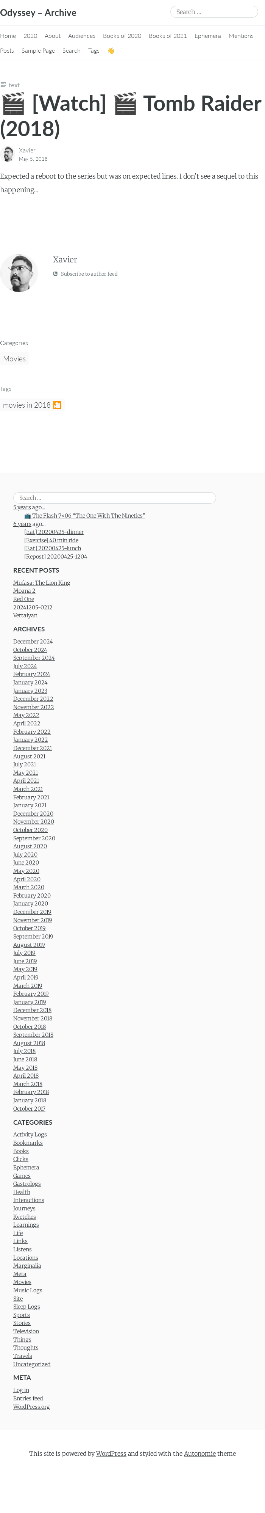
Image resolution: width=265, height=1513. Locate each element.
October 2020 (30, 830)
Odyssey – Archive (38, 12)
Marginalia (27, 1265)
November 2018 (32, 1018)
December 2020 (33, 813)
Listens (22, 1249)
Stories (22, 1323)
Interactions (28, 1200)
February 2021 (31, 797)
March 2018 (27, 1084)
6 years (22, 524)
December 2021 (32, 748)
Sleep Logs (26, 1306)
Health (21, 1192)
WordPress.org (31, 1406)
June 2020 (26, 862)
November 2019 (32, 920)
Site (18, 1298)
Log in (21, 1390)
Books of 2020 (122, 35)
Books (21, 1151)
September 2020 (34, 838)
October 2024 (30, 650)
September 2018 (33, 1034)
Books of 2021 (168, 35)
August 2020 (30, 846)
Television (26, 1331)
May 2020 (26, 871)
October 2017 (29, 1108)
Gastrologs (27, 1183)
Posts (7, 50)
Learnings (26, 1224)
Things (22, 1339)
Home (8, 35)
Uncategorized (32, 1364)
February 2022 (32, 731)
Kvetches (24, 1216)
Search (71, 50)
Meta (19, 1274)
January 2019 (29, 1002)
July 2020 (25, 854)
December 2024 (33, 641)
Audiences (81, 35)
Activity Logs (30, 1134)
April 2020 (27, 879)
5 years (22, 507)
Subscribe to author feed (85, 274)
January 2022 (30, 739)
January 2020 (30, 903)
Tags (94, 50)
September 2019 (33, 936)
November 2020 (33, 821)
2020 (30, 35)
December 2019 (32, 912)
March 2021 (28, 789)
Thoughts (26, 1347)
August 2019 (29, 945)
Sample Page (38, 50)
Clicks (20, 1159)
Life (18, 1233)
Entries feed (28, 1398)
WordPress (111, 1453)
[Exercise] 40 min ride (51, 540)
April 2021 (26, 780)
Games (22, 1175)
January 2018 (29, 1100)
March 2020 (28, 887)
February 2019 (31, 993)
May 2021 (25, 772)
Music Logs (27, 1290)
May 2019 (25, 969)
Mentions (241, 35)
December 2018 (32, 1010)
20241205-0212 (33, 607)
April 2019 (26, 977)
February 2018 (31, 1092)
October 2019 (29, 928)
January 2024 (30, 682)
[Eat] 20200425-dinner (54, 532)
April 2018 (26, 1075)
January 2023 (30, 690)
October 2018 (29, 1026)
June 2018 (25, 1059)
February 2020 (32, 895)
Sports (21, 1315)
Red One (23, 599)
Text (14, 84)
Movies (14, 358)
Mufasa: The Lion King (41, 582)
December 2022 (33, 698)
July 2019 (24, 953)
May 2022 (26, 715)
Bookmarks (28, 1142)
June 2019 (25, 961)
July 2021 (24, 764)
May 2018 (25, 1067)
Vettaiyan (25, 615)
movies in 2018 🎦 (32, 404)
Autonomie (200, 1453)
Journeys (24, 1208)
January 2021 (30, 805)
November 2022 (33, 707)
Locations (25, 1257)
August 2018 (29, 1043)
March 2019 (27, 986)
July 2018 (24, 1051)
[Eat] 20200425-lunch (52, 548)
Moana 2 (24, 590)
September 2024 (34, 657)
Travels (22, 1356)
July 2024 (25, 666)
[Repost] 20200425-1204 (55, 556)
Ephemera (208, 35)
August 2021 (29, 756)
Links (20, 1241)
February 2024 (31, 674)
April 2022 (27, 723)
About (53, 35)
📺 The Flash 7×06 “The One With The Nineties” (84, 515)
